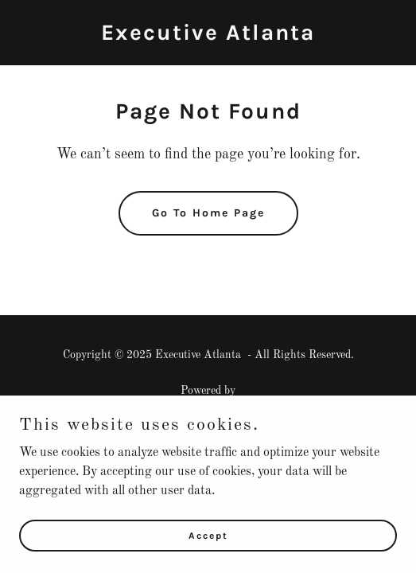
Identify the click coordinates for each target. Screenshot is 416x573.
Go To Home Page (208, 213)
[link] (208, 36)
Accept (208, 557)
